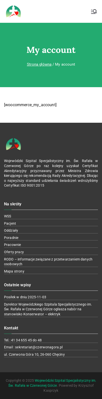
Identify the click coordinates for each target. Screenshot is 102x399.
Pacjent (10, 223)
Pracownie (12, 245)
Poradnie (11, 238)
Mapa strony (14, 271)
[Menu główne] (94, 11)
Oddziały (11, 230)
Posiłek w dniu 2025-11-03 (25, 297)
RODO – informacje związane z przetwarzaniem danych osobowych (48, 261)
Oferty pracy (14, 252)
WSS (7, 216)
